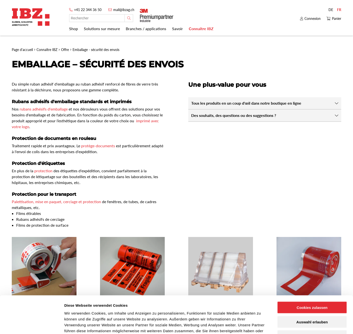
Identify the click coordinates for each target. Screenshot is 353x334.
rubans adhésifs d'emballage (44, 109)
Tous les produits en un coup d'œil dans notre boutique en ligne (246, 103)
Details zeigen (260, 324)
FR (339, 10)
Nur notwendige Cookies (312, 303)
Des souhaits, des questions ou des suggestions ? (233, 115)
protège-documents (98, 145)
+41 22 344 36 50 (87, 10)
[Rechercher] (129, 18)
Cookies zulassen (312, 274)
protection (43, 170)
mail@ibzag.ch (123, 10)
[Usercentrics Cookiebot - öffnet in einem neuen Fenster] (31, 324)
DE (330, 10)
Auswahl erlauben (312, 288)
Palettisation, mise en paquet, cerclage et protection (56, 201)
